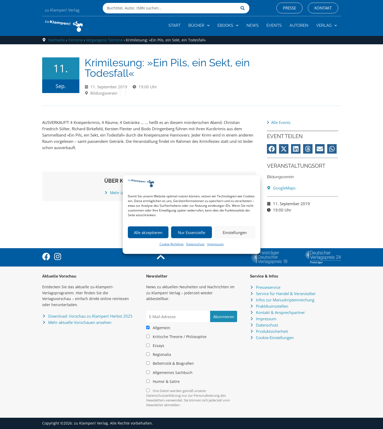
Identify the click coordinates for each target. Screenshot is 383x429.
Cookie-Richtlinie (172, 244)
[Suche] (243, 8)
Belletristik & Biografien (170, 363)
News (253, 25)
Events (274, 25)
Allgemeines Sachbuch (169, 372)
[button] (271, 149)
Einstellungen (235, 232)
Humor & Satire (163, 381)
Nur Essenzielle (191, 232)
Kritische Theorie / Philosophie (176, 336)
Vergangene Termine (104, 39)
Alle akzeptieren (148, 232)
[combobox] (170, 8)
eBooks (228, 25)
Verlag (326, 25)
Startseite (56, 39)
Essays (155, 345)
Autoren (298, 25)
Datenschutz (195, 244)
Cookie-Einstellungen (275, 337)
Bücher (199, 25)
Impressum (215, 244)
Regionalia (158, 354)
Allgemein (158, 327)
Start (174, 25)
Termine (75, 39)
